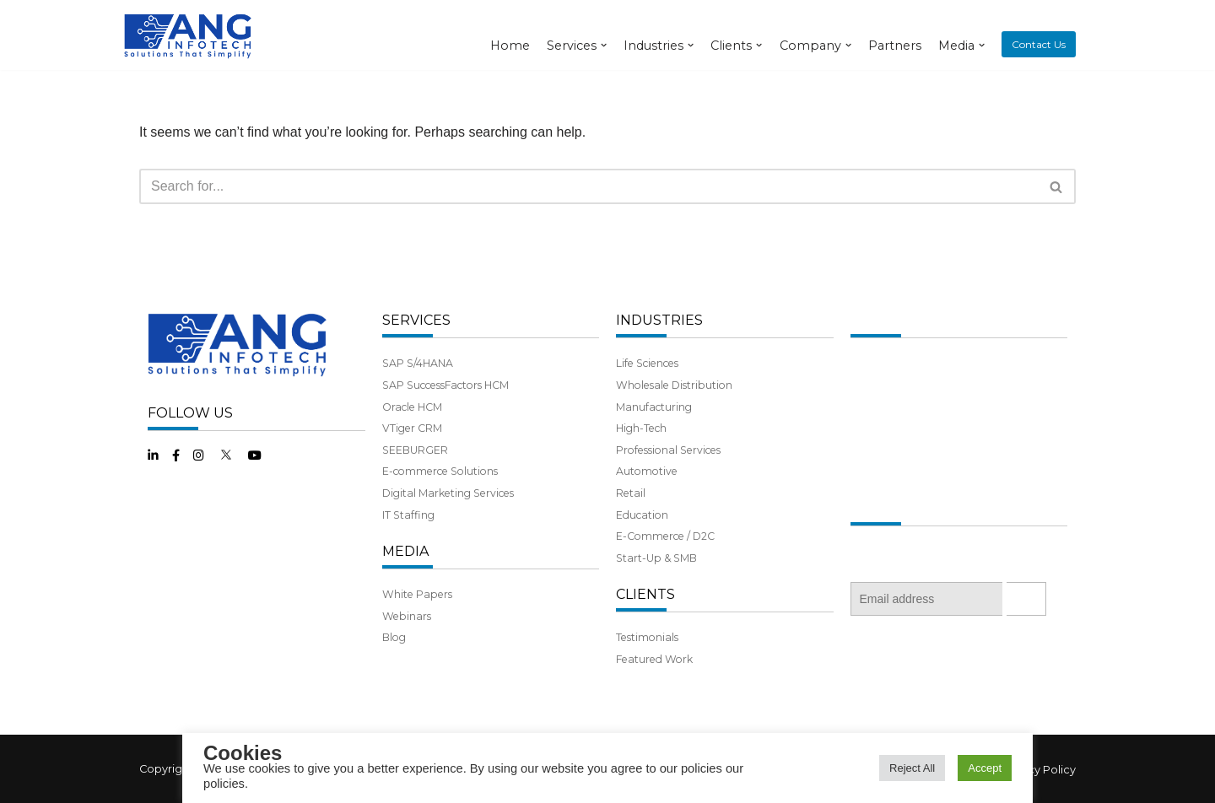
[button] (1056, 187)
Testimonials (647, 637)
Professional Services (668, 450)
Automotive (647, 471)
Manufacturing (654, 407)
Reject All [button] (912, 768)
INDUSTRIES (659, 320)
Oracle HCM (412, 407)
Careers (869, 471)
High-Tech (641, 428)
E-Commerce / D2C (665, 536)
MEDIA (405, 551)
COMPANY (885, 320)
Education (642, 515)
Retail (630, 493)
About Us (874, 363)
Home (510, 45)
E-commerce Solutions (440, 471)
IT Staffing (408, 515)
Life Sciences (647, 363)
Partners (894, 45)
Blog (394, 637)
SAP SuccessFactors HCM (445, 385)
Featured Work (654, 659)
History (868, 385)
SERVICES (416, 320)
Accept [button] (985, 768)
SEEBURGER (415, 450)
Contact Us (1039, 44)
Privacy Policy (1038, 769)
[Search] (588, 186)
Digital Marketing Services (448, 493)
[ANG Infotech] (189, 35)
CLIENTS (645, 594)
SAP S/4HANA (417, 363)
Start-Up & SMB (656, 558)
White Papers (417, 594)
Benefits (871, 450)
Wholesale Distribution (674, 385)
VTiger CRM (412, 428)
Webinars (406, 616)
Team (864, 407)
